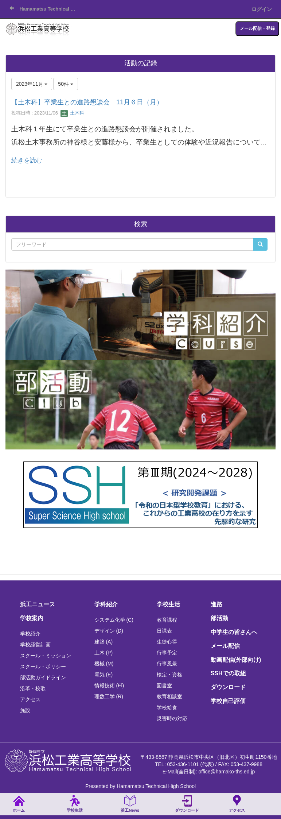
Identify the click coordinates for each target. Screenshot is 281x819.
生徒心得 (167, 642)
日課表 (164, 631)
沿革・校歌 (33, 688)
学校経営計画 (35, 645)
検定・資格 (169, 674)
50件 (65, 84)
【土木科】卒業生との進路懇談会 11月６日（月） (87, 102)
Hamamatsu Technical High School (50, 9)
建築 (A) (103, 642)
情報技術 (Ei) (109, 685)
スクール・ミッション (45, 655)
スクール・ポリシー (43, 666)
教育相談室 (169, 696)
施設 (25, 710)
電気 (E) (103, 674)
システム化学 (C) (113, 620)
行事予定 (167, 653)
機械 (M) (104, 664)
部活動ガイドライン (43, 677)
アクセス (30, 699)
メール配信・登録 (257, 28)
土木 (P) (103, 653)
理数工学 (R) (108, 696)
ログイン (261, 9)
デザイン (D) (108, 631)
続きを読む (26, 160)
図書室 (164, 685)
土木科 (72, 113)
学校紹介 (30, 634)
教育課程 (167, 620)
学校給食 (167, 707)
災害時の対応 (172, 718)
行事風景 (167, 664)
